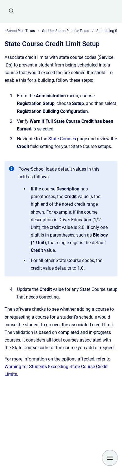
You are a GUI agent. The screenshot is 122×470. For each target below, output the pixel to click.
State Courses (62, 138)
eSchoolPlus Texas (20, 31)
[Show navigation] (109, 457)
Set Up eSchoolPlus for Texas (65, 31)
